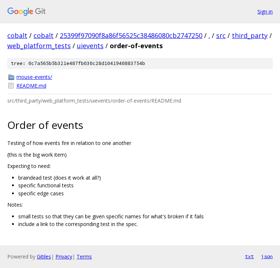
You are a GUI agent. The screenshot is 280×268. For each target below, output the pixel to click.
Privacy (63, 256)
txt (249, 256)
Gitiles (44, 256)
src (221, 35)
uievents (90, 45)
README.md (31, 85)
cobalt (17, 35)
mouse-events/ (34, 76)
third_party (250, 35)
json (267, 256)
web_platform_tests (39, 45)
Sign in (265, 11)
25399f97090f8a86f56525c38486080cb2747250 (131, 35)
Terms (84, 256)
